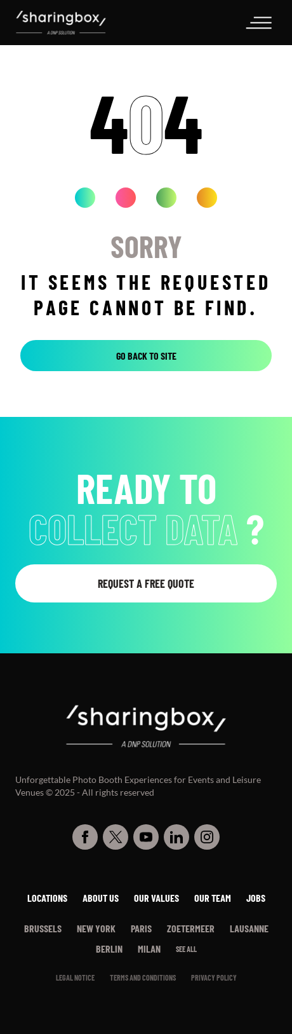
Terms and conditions (143, 977)
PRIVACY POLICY (214, 977)
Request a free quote (146, 583)
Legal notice (75, 977)
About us (101, 898)
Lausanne (249, 928)
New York (96, 928)
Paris (141, 928)
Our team (212, 898)
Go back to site (146, 356)
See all (186, 948)
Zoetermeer (191, 928)
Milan (149, 948)
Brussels (43, 928)
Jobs (255, 898)
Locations (47, 898)
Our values (156, 898)
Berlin (109, 948)
